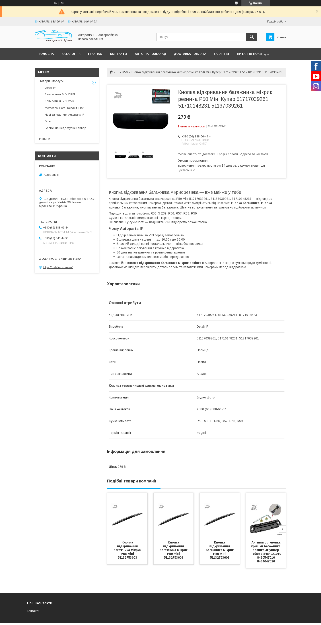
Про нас (95, 53)
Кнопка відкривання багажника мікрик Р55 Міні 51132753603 (220, 550)
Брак (48, 121)
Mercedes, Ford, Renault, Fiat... (65, 108)
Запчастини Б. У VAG (59, 101)
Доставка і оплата (190, 53)
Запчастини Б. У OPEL (60, 94)
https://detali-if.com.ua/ (58, 267)
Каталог (69, 53)
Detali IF (50, 87)
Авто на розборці (150, 53)
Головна (46, 53)
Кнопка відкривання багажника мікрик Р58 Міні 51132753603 (127, 550)
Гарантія (221, 53)
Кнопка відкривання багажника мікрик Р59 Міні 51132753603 (174, 550)
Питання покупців (253, 53)
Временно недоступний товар (65, 128)
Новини (44, 139)
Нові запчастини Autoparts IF (64, 114)
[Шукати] (251, 37)
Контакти (118, 53)
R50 (125, 72)
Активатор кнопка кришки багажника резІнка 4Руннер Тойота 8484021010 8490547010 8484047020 (266, 552)
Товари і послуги (51, 81)
